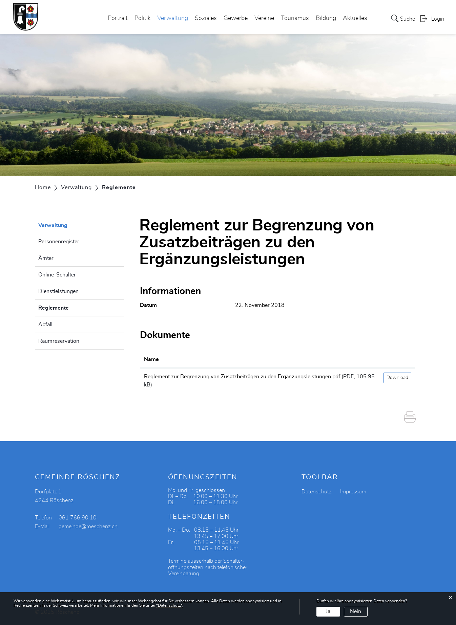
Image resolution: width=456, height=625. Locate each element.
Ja (328, 611)
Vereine (264, 18)
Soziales (206, 18)
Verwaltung (172, 18)
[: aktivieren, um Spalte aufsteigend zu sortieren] (397, 359)
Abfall (45, 324)
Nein (355, 611)
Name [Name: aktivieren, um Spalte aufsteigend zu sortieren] (151, 359)
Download (397, 377)
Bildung (326, 18)
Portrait (118, 18)
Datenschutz (317, 491)
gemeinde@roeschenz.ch (88, 526)
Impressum (353, 491)
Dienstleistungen (58, 291)
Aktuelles (355, 18)
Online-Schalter (57, 274)
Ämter (46, 258)
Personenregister (58, 241)
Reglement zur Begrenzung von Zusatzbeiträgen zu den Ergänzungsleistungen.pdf (242, 376)
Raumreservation (58, 341)
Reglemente (70, 307)
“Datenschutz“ (169, 605)
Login (437, 19)
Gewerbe (236, 18)
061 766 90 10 (78, 517)
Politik (142, 18)
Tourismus (295, 18)
